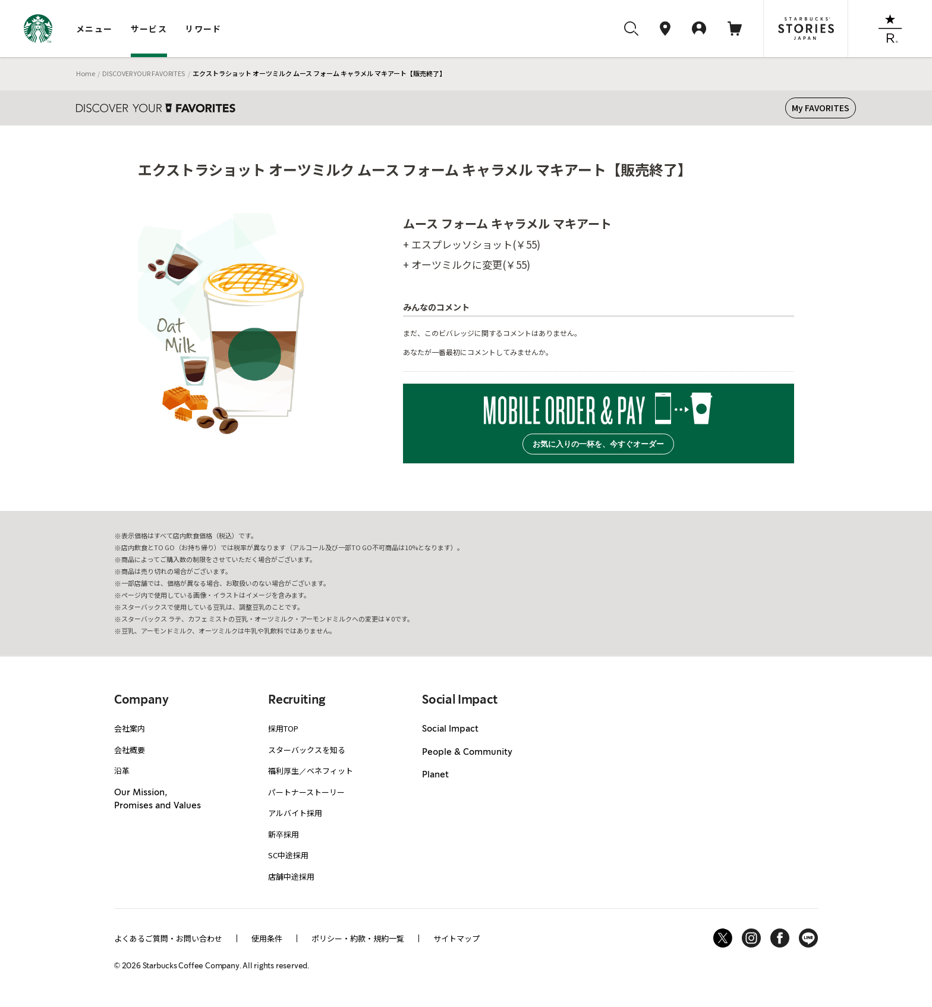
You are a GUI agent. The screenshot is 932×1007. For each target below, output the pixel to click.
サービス (149, 28)
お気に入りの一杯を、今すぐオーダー (598, 444)
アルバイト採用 (295, 812)
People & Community (467, 752)
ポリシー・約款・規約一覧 (357, 938)
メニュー (94, 28)
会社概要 (129, 749)
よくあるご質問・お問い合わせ (168, 938)
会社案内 (129, 728)
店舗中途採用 (291, 876)
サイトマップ (456, 938)
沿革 (122, 770)
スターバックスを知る (306, 749)
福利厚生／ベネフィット (310, 770)
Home (85, 73)
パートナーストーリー (306, 792)
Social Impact (450, 729)
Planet (435, 775)
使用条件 (266, 938)
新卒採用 (283, 834)
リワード (203, 28)
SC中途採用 (288, 855)
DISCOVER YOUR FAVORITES (143, 73)
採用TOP (283, 728)
